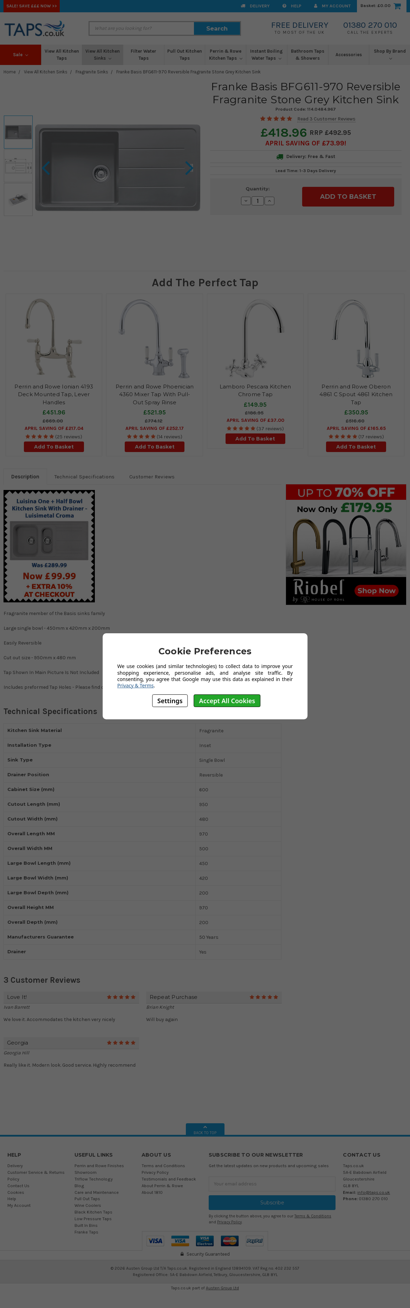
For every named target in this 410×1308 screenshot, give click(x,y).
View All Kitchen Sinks (102, 54)
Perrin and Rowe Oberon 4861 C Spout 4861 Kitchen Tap (355, 394)
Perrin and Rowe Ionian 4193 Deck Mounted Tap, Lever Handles (53, 394)
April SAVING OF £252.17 (154, 428)
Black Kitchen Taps (93, 1212)
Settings (170, 700)
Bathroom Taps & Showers (307, 54)
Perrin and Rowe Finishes (99, 1165)
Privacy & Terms (135, 685)
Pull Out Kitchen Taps (184, 54)
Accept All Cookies (227, 700)
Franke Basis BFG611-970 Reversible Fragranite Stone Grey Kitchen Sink (188, 71)
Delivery (255, 5)
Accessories (349, 54)
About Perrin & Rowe (162, 1185)
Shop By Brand (390, 54)
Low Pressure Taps (93, 1218)
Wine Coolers (87, 1205)
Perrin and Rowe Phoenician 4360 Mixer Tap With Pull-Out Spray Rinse (155, 394)
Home (10, 71)
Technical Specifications (84, 476)
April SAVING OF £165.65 (356, 428)
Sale (20, 54)
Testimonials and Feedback (169, 1179)
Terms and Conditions (163, 1165)
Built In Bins (86, 1225)
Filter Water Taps (143, 54)
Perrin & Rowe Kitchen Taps (225, 54)
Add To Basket (54, 447)
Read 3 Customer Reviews (326, 119)
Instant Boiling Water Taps (266, 54)
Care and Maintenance (96, 1192)
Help (291, 5)
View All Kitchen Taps (62, 54)
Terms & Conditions (312, 1216)
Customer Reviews (152, 476)
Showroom (85, 1172)
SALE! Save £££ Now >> (31, 5)
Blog (79, 1185)
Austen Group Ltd (222, 1288)
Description (25, 476)
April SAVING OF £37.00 (255, 420)
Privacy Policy (155, 1172)
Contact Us (18, 1185)
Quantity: (258, 188)
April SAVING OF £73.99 (304, 143)
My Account (332, 5)
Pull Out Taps (87, 1198)
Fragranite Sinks (92, 71)
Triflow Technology (93, 1179)
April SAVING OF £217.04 (54, 428)
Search (217, 28)
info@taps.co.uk (373, 1192)
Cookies (15, 1192)
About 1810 (152, 1192)
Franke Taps (86, 1232)
